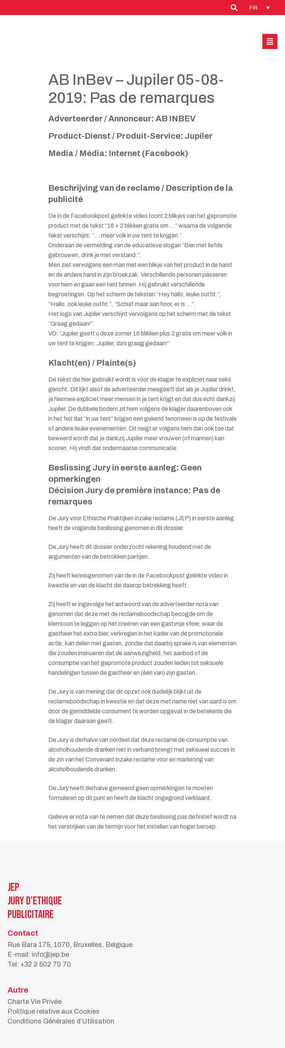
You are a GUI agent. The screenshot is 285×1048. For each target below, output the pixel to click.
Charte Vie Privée (35, 1001)
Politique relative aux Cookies (54, 1011)
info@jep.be (50, 954)
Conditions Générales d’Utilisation (61, 1021)
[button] (269, 41)
